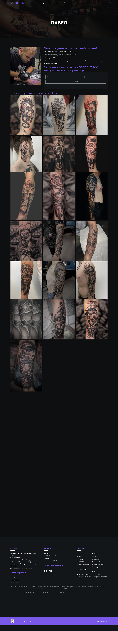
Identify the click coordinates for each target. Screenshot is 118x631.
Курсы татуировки (53, 3)
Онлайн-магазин (66, 3)
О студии (96, 567)
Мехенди (42, 3)
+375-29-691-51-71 (51, 556)
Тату (36, 3)
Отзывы (81, 559)
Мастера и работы (99, 564)
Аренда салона (98, 562)
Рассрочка (82, 572)
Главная (29, 3)
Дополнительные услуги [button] (92, 3)
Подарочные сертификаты (82, 568)
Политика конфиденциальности (100, 576)
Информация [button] (78, 3)
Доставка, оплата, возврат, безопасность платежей (85, 577)
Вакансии (81, 562)
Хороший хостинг (102, 621)
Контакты (105, 3)
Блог (80, 556)
